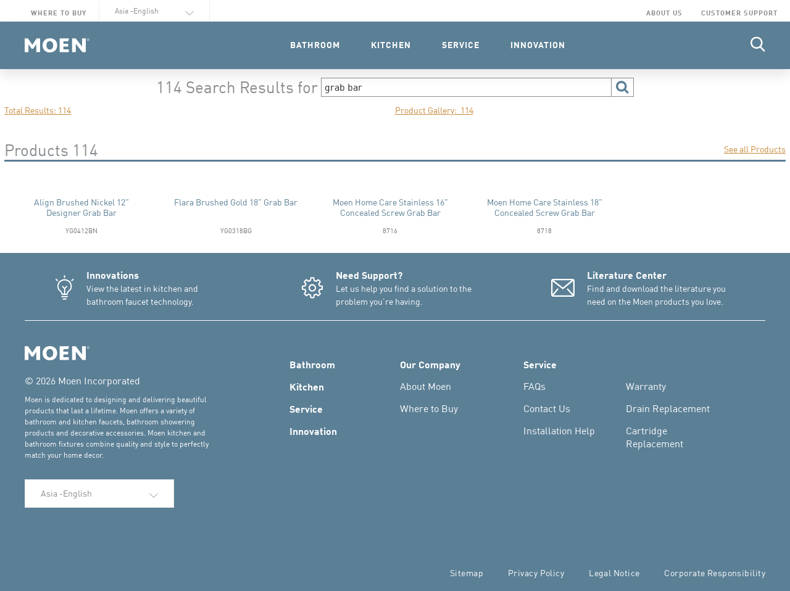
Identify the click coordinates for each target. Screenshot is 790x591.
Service (306, 408)
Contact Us (546, 408)
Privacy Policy (536, 573)
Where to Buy (58, 13)
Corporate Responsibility (714, 573)
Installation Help (559, 430)
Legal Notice (614, 573)
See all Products (755, 149)
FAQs (534, 386)
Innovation (313, 430)
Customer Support (739, 13)
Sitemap (466, 573)
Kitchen (306, 386)
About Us (664, 13)
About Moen (425, 386)
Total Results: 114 (37, 110)
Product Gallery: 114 (434, 110)
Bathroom (312, 364)
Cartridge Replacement (654, 437)
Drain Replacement (668, 408)
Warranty (646, 386)
